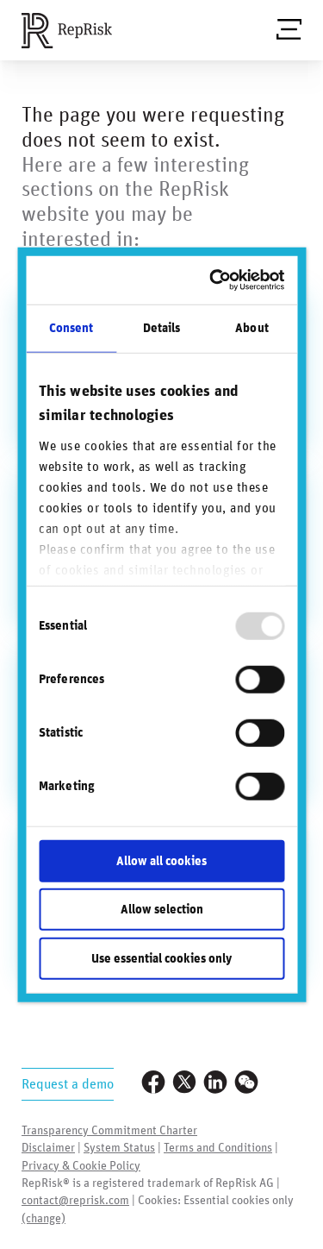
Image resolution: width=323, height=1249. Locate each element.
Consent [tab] (71, 327)
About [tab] (252, 327)
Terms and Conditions (218, 1148)
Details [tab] (162, 327)
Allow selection (162, 909)
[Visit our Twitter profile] (184, 1083)
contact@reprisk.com (75, 1201)
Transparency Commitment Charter (109, 1131)
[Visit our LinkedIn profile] (215, 1083)
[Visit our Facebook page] (153, 1083)
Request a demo (68, 1084)
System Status (119, 1148)
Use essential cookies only (161, 957)
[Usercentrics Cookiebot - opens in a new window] (216, 280)
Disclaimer (48, 1148)
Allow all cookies (161, 860)
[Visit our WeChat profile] (246, 1083)
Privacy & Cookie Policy (81, 1166)
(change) (43, 1219)
